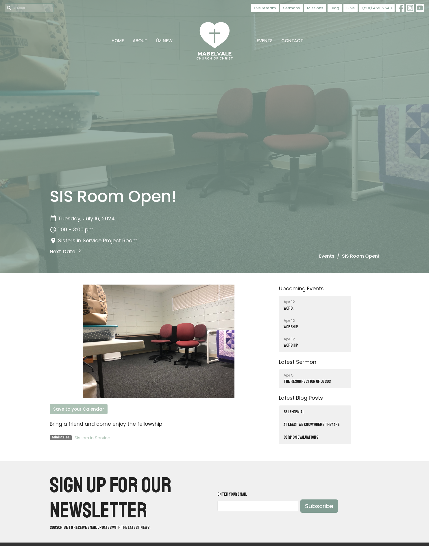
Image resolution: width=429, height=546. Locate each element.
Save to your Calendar (78, 409)
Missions (315, 8)
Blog (334, 8)
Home (118, 41)
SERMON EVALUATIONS (301, 437)
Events (265, 41)
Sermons (291, 8)
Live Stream (265, 8)
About (140, 41)
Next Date (66, 251)
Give (350, 8)
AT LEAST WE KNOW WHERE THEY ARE (312, 424)
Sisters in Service (92, 438)
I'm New (164, 41)
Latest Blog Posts (301, 397)
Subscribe (319, 506)
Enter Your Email (232, 494)
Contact (292, 41)
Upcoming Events (301, 288)
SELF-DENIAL (294, 412)
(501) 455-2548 (377, 8)
